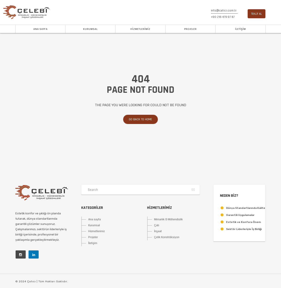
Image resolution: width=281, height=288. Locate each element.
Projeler (93, 237)
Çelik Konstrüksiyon (166, 237)
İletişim (92, 243)
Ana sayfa (94, 219)
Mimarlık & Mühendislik (168, 219)
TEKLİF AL (256, 14)
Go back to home (137, 119)
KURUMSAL (90, 29)
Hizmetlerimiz (96, 231)
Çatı (156, 225)
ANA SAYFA (40, 29)
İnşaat (158, 231)
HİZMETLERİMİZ (140, 29)
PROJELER (190, 29)
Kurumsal (94, 225)
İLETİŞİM (240, 29)
